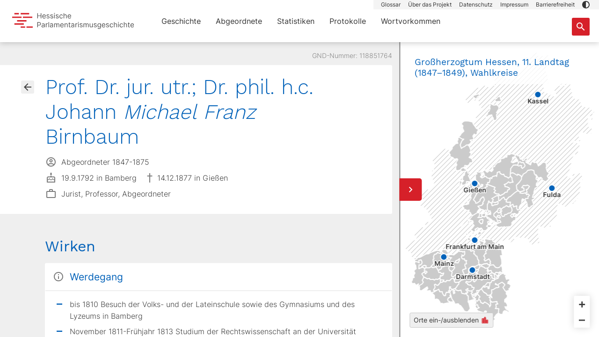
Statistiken (295, 21)
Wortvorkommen (410, 21)
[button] (586, 4)
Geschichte (181, 21)
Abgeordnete (239, 21)
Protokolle (347, 21)
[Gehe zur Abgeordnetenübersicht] (27, 87)
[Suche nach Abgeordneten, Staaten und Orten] (581, 27)
